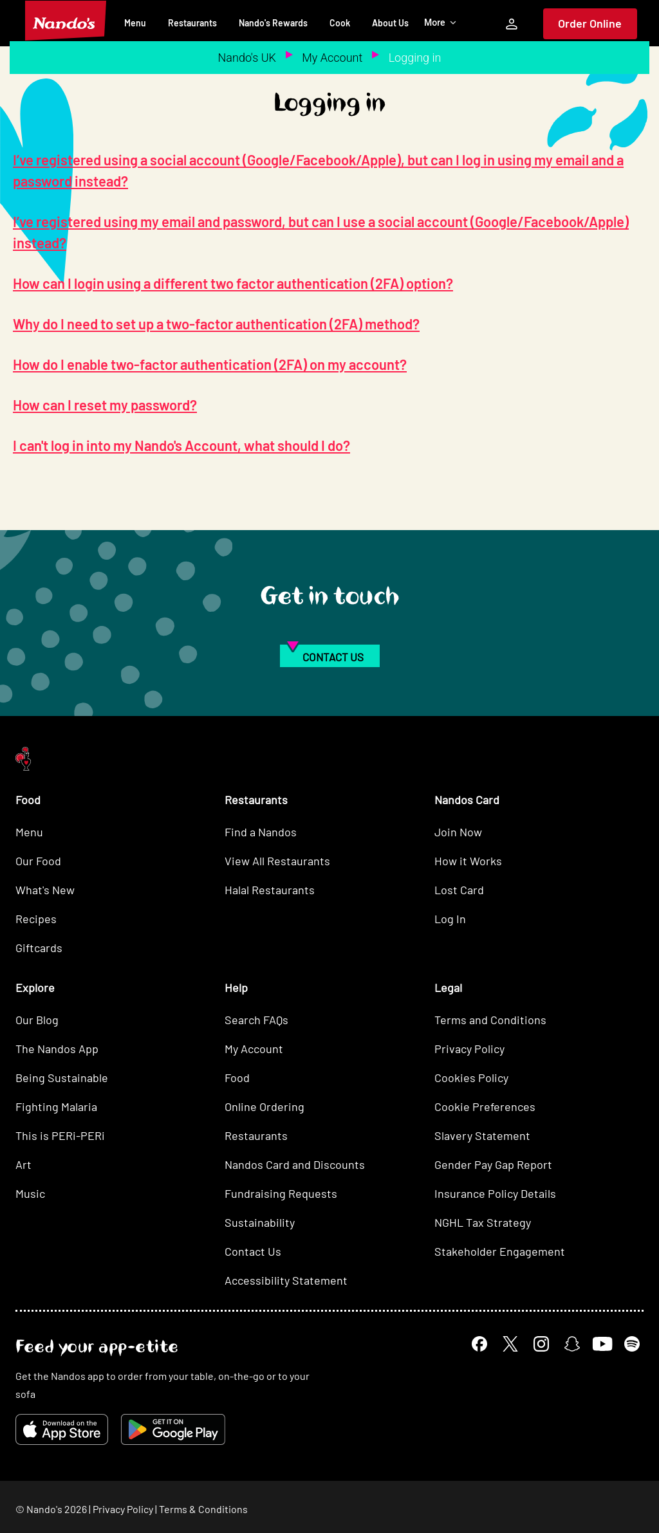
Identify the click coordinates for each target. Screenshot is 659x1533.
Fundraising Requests (281, 1193)
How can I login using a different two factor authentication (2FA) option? (233, 283)
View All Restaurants (277, 861)
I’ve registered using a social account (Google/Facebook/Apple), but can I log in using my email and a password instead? (318, 170)
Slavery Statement (482, 1135)
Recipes (36, 919)
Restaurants (192, 22)
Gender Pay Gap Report (493, 1164)
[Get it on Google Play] (173, 1429)
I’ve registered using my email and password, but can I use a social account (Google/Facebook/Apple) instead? (321, 232)
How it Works (468, 861)
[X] (510, 1343)
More (440, 22)
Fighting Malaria (56, 1106)
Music (30, 1193)
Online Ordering (264, 1106)
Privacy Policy (469, 1049)
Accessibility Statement (286, 1280)
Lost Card (459, 890)
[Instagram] (541, 1343)
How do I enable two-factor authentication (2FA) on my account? (210, 364)
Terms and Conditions (490, 1020)
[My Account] (511, 23)
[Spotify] (632, 1343)
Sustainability (260, 1222)
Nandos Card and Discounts (295, 1164)
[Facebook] (479, 1343)
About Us (390, 22)
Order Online (590, 23)
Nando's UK (247, 57)
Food (237, 1077)
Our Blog (37, 1020)
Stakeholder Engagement (499, 1251)
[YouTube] (602, 1343)
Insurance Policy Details (495, 1193)
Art (23, 1164)
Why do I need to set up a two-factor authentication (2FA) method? (216, 323)
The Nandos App (56, 1049)
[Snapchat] (572, 1343)
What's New (45, 890)
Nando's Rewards (273, 22)
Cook (340, 22)
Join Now (458, 832)
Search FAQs (256, 1020)
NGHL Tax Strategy (482, 1222)
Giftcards (38, 948)
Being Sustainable (61, 1077)
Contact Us (253, 1251)
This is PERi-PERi (60, 1135)
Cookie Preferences (484, 1106)
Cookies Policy (471, 1077)
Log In (450, 919)
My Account (332, 57)
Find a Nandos (261, 832)
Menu (135, 22)
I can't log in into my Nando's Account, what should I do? (181, 445)
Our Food (38, 861)
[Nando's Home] (65, 21)
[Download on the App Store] (61, 1429)
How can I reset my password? (105, 404)
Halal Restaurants (270, 890)
